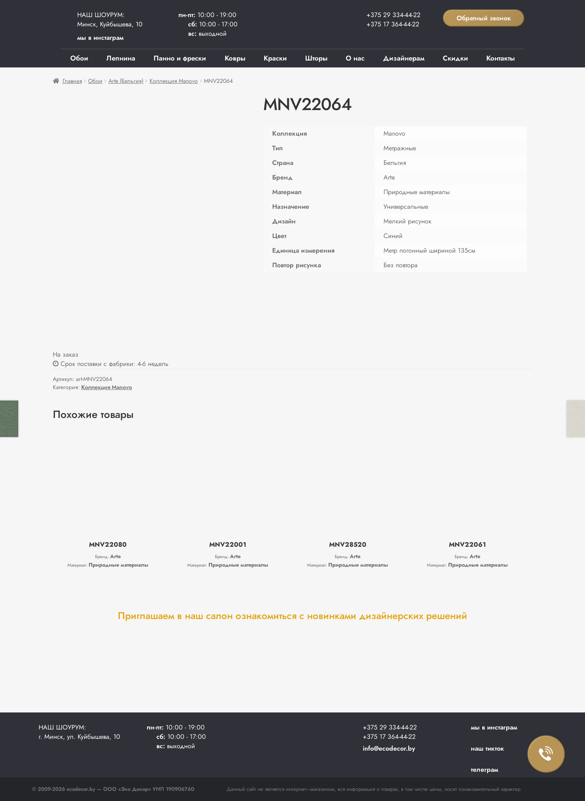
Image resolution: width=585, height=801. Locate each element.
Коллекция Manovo (174, 81)
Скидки (455, 58)
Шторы (316, 58)
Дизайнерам (404, 58)
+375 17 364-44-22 (392, 24)
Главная (72, 81)
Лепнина (120, 58)
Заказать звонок (546, 754)
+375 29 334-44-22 (393, 14)
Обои (79, 58)
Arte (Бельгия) (125, 81)
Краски (275, 58)
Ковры (235, 58)
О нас (355, 58)
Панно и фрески (180, 58)
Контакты (500, 58)
